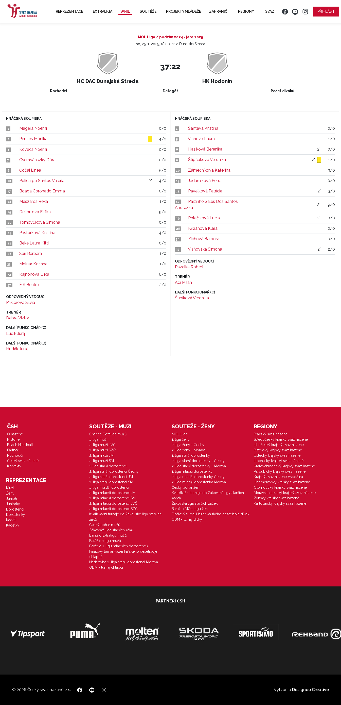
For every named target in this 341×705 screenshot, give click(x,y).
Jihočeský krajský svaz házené (279, 445)
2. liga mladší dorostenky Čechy (198, 477)
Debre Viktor (17, 318)
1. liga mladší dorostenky (192, 471)
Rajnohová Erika (34, 274)
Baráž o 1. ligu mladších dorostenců (118, 546)
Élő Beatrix (29, 284)
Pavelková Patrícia (205, 191)
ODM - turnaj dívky (187, 519)
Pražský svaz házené (271, 434)
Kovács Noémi (33, 149)
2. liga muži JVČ (102, 445)
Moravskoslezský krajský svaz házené (285, 493)
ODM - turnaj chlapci (106, 567)
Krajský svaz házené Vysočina (278, 477)
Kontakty (14, 466)
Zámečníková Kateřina (209, 170)
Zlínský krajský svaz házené (276, 498)
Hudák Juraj (17, 349)
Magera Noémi (33, 128)
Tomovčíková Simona (39, 222)
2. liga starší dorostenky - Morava (199, 466)
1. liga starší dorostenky (191, 455)
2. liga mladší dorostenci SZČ (113, 509)
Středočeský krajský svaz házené (281, 439)
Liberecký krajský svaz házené (278, 461)
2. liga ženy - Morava (189, 450)
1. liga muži (98, 439)
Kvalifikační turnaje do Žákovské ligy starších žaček (208, 495)
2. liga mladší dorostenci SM (112, 498)
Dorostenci (15, 509)
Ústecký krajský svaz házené (277, 455)
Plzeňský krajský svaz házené (278, 450)
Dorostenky (15, 515)
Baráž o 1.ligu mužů (105, 541)
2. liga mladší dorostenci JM (112, 493)
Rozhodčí (15, 455)
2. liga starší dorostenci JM (111, 477)
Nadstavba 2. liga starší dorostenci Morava (123, 562)
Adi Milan (183, 282)
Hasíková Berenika (205, 149)
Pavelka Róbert (189, 267)
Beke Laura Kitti (34, 243)
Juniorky (13, 504)
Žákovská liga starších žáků (111, 530)
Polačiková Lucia (204, 218)
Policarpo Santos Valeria (41, 180)
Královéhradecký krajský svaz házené (284, 466)
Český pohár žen (185, 487)
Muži (10, 488)
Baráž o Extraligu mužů (108, 535)
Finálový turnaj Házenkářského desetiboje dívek (210, 514)
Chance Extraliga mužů (108, 434)
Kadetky (12, 525)
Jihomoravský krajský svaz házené (282, 482)
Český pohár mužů (104, 525)
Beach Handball (20, 445)
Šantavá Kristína (203, 128)
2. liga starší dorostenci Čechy (114, 471)
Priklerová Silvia (20, 302)
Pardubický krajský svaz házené (280, 471)
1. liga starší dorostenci (108, 466)
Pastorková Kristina (37, 232)
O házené (15, 434)
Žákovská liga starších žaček (195, 503)
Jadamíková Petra (205, 180)
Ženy (10, 493)
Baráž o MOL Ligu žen (190, 509)
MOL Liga (179, 434)
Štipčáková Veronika (207, 159)
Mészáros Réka (33, 201)
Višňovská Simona (205, 249)
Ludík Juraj (16, 333)
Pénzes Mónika (33, 138)
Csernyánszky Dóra (37, 159)
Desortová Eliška (35, 211)
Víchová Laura (201, 138)
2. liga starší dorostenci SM (111, 482)
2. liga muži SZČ (102, 450)
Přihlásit (326, 11)
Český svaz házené (23, 461)
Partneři (13, 450)
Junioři (11, 499)
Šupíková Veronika (192, 298)
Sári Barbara (30, 253)
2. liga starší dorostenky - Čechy (198, 461)
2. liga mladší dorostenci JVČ (113, 503)
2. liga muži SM (101, 461)
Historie (13, 439)
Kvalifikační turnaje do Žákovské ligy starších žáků (125, 516)
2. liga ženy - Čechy (188, 445)
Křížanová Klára (203, 228)
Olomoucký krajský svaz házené (280, 487)
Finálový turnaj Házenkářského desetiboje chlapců (123, 554)
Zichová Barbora (203, 238)
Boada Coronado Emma (42, 191)
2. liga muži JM (101, 455)
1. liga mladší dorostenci (109, 487)
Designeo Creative (310, 689)
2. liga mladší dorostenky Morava (199, 482)
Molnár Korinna (33, 263)
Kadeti (11, 520)
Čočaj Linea (30, 170)
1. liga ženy (181, 439)
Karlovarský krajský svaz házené (280, 503)
